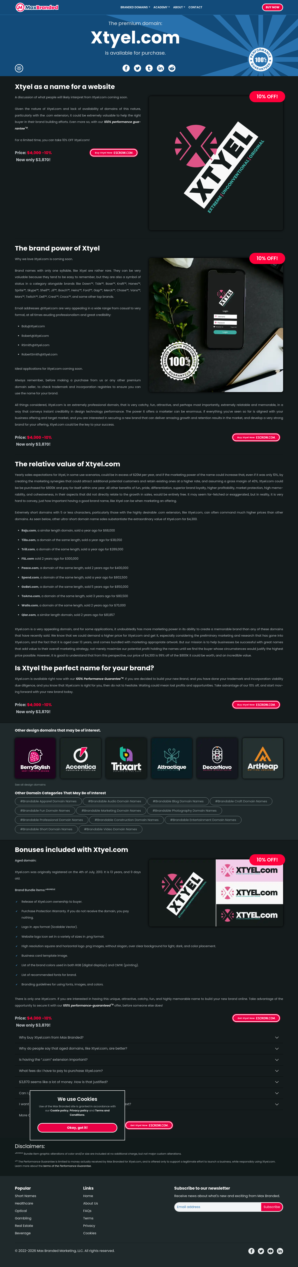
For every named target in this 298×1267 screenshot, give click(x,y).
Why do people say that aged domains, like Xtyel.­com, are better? (73, 1048)
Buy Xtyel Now (103, 152)
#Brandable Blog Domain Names (178, 801)
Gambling (23, 1218)
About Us (90, 1203)
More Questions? (32, 1115)
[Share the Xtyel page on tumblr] (149, 68)
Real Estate (24, 1225)
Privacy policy (79, 1110)
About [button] (178, 7)
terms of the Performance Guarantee (67, 1166)
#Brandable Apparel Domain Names (48, 801)
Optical (21, 1210)
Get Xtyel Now (246, 1018)
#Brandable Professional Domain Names (51, 820)
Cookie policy (59, 1110)
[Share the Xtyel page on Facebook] (126, 68)
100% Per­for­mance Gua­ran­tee (100, 679)
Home (88, 1196)
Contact (195, 7)
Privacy (89, 1225)
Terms (88, 1218)
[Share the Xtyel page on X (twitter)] (137, 68)
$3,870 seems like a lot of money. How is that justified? (63, 1082)
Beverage (23, 1233)
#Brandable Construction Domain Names (127, 820)
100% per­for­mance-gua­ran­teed (88, 1005)
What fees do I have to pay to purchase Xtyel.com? (61, 1070)
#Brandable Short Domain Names (46, 829)
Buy (272, 7)
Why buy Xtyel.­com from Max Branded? (51, 1037)
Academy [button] (161, 7)
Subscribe (272, 1207)
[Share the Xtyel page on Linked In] (160, 68)
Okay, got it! (77, 1127)
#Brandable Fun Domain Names (45, 810)
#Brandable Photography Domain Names (184, 810)
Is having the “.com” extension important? (53, 1059)
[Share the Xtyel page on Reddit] (171, 68)
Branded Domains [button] (134, 7)
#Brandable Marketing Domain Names (111, 810)
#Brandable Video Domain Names (110, 829)
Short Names (25, 1196)
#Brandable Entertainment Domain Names (203, 820)
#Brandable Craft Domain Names (241, 801)
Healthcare (24, 1203)
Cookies (89, 1233)
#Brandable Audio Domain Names (114, 801)
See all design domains (30, 784)
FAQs (87, 1210)
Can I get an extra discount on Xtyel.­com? (53, 1093)
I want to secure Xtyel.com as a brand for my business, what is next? (75, 1104)
